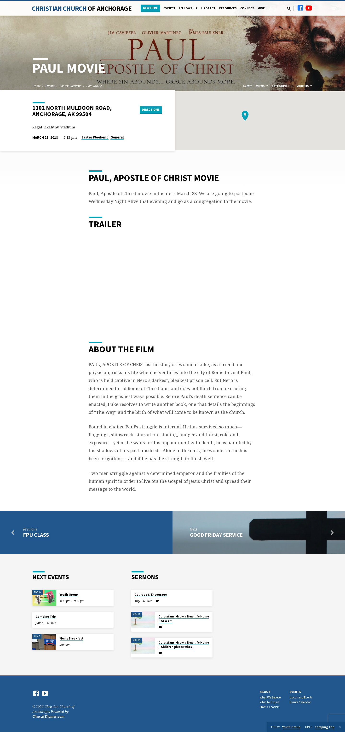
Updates (208, 8)
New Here (150, 8)
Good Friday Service (216, 534)
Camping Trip (46, 617)
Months (304, 86)
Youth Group (69, 595)
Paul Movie (94, 86)
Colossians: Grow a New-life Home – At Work (184, 618)
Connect (247, 8)
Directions (150, 110)
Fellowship (188, 8)
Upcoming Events (301, 697)
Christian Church (82, 8)
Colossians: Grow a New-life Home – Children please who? (184, 644)
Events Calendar (300, 702)
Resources (228, 8)
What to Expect (269, 702)
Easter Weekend (70, 86)
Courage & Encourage (151, 595)
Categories (282, 86)
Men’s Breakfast (71, 638)
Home (36, 86)
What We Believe (270, 697)
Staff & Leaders (269, 707)
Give (261, 8)
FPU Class (36, 534)
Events (169, 8)
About (265, 692)
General (117, 137)
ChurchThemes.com (48, 716)
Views (262, 86)
